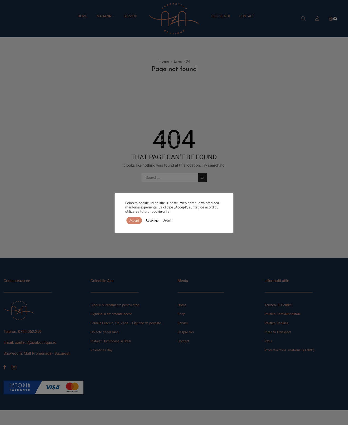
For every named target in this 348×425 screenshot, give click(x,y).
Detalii (167, 220)
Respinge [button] (152, 220)
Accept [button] (134, 220)
